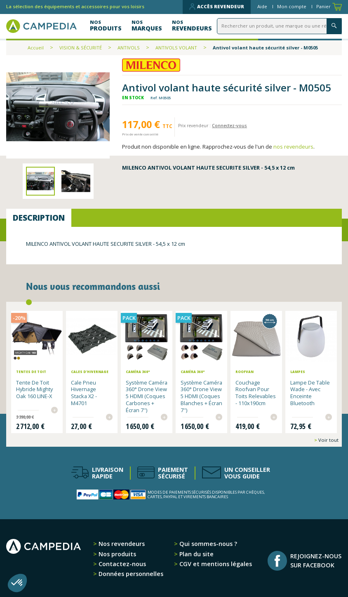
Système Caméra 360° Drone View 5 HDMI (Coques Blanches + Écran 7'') (201, 395)
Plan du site (196, 553)
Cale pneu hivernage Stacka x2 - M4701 (84, 392)
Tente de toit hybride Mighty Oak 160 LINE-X (34, 389)
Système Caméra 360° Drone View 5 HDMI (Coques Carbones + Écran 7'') (146, 395)
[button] (17, 583)
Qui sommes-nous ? (207, 543)
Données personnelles (130, 573)
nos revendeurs (293, 146)
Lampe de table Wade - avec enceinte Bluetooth (310, 392)
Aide (262, 6)
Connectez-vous (229, 125)
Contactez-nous (121, 563)
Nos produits (116, 553)
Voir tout (328, 439)
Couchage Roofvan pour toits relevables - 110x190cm (255, 392)
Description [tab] (39, 217)
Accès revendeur (216, 6)
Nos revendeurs (121, 543)
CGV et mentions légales (215, 563)
